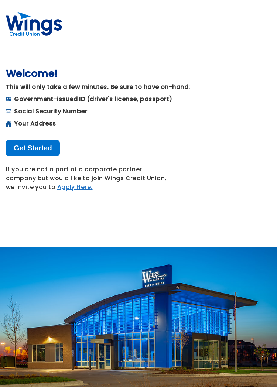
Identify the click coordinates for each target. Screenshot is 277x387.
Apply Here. (75, 187)
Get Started (33, 148)
